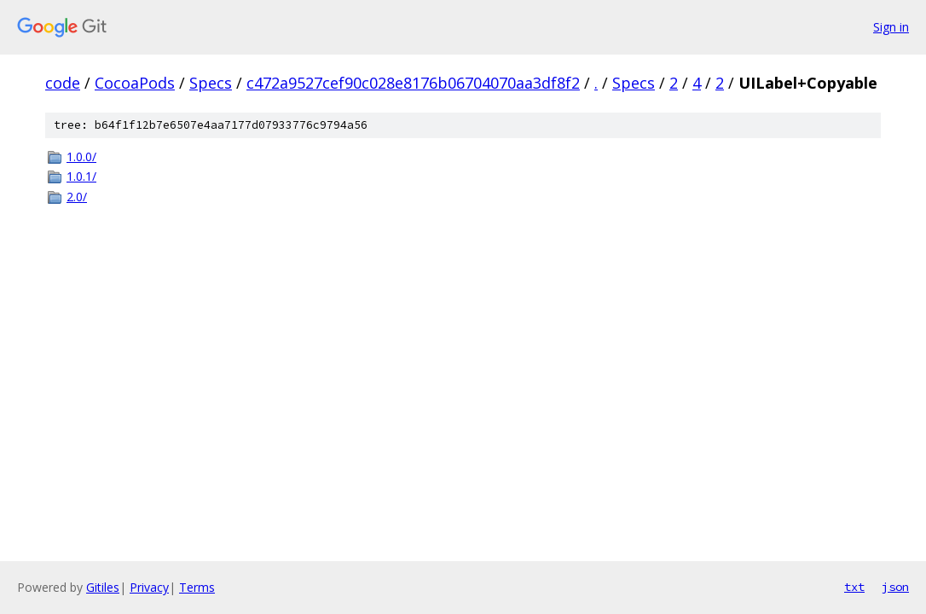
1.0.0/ (81, 156)
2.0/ (77, 196)
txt (854, 586)
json (895, 586)
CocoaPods (135, 82)
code (62, 82)
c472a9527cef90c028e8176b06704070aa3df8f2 (413, 82)
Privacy (149, 587)
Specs (210, 82)
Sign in (891, 27)
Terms (197, 587)
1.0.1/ (81, 176)
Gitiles (102, 587)
